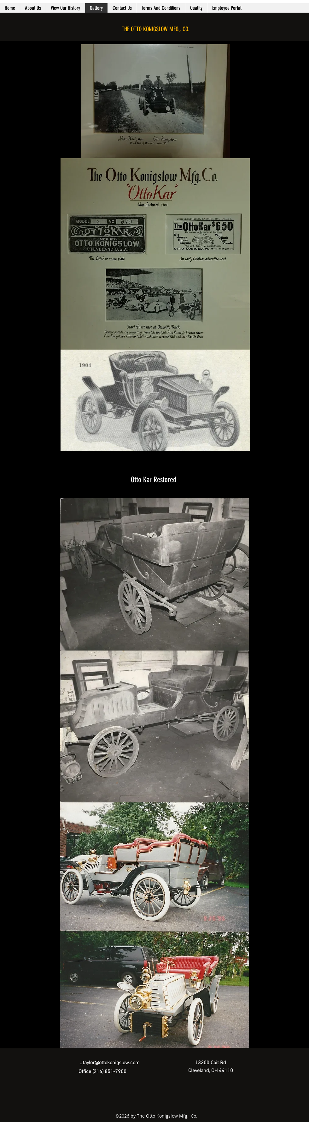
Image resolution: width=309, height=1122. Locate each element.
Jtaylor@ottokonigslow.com (110, 1063)
